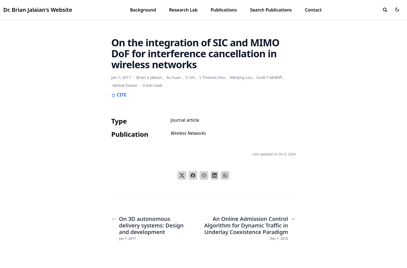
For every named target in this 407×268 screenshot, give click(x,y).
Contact (313, 10)
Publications (224, 10)
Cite (119, 95)
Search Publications (271, 10)
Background (143, 10)
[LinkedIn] (214, 175)
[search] (385, 10)
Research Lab (183, 10)
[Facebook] (193, 175)
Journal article (185, 120)
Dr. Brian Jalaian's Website (37, 9)
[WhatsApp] (225, 175)
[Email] (204, 175)
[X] (182, 175)
